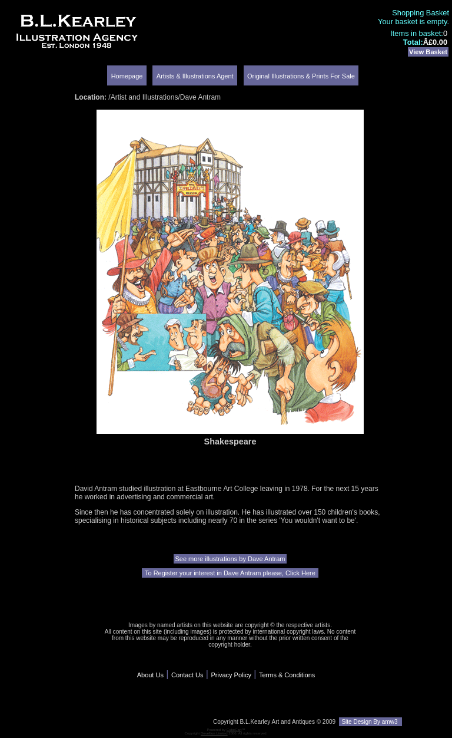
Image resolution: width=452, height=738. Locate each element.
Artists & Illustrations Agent (195, 76)
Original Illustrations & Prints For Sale (301, 76)
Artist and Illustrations (144, 97)
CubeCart (234, 730)
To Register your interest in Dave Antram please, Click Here (230, 572)
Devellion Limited (214, 733)
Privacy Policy (231, 674)
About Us (150, 674)
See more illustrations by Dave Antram (230, 558)
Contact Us (187, 674)
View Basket (428, 51)
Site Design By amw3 (370, 722)
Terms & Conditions (287, 674)
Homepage (127, 76)
